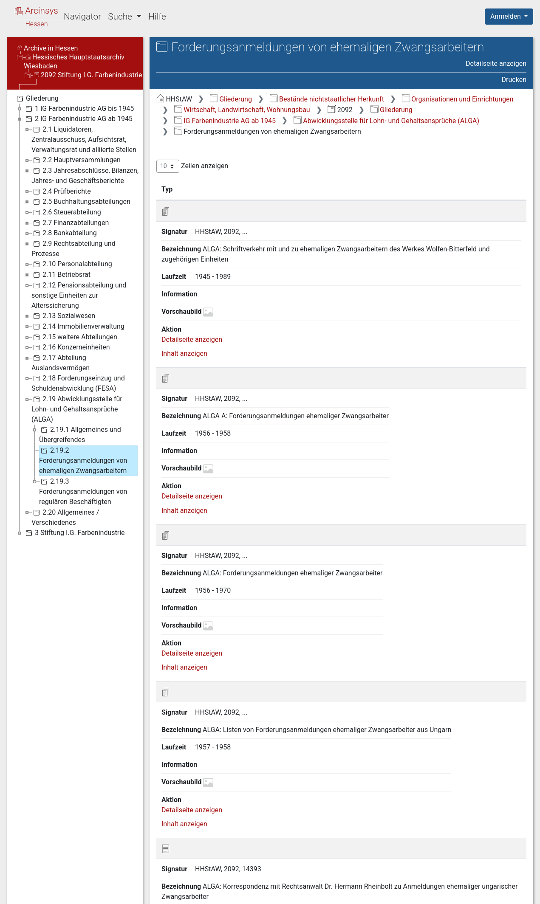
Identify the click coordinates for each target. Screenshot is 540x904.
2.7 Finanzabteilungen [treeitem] (70, 223)
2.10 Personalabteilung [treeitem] (71, 264)
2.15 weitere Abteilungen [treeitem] (74, 337)
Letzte (511, 850)
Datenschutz (384, 892)
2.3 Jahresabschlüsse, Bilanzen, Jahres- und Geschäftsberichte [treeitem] (85, 175)
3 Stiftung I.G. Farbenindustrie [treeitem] (74, 533)
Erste (365, 850)
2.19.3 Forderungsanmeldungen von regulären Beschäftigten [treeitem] (83, 491)
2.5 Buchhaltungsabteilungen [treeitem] (80, 202)
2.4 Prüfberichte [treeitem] (61, 191)
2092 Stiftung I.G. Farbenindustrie (88, 75)
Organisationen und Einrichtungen (458, 99)
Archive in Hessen (47, 48)
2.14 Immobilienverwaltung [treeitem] (77, 326)
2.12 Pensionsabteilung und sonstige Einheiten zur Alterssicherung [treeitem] (78, 295)
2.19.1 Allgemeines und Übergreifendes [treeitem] (80, 434)
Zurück (393, 850)
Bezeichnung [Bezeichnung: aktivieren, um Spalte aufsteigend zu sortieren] (265, 189)
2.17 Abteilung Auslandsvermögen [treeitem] (60, 362)
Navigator (82, 16)
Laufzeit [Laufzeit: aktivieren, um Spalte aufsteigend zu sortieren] (343, 189)
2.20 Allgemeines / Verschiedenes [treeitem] (65, 517)
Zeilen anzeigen (192, 166)
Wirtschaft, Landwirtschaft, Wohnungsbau (242, 110)
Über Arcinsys (321, 892)
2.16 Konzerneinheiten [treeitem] (70, 347)
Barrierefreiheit (449, 892)
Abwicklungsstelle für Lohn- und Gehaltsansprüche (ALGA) (386, 121)
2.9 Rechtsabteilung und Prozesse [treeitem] (73, 248)
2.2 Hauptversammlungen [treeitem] (76, 160)
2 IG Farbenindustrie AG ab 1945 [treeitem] (78, 119)
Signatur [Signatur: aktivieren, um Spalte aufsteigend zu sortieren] (206, 189)
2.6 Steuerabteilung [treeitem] (66, 212)
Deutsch (51, 886)
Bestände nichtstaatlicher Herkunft (327, 99)
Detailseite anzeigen (496, 63)
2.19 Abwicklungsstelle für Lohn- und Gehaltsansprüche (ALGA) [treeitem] (76, 408)
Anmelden (506, 16)
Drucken (514, 80)
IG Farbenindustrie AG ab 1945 (225, 121)
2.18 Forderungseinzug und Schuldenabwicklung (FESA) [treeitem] (78, 382)
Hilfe (157, 16)
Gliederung (231, 99)
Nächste (479, 850)
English (19, 886)
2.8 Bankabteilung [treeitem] (64, 233)
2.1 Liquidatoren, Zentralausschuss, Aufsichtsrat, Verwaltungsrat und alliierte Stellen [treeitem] (83, 139)
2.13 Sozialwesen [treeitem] (63, 316)
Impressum (512, 892)
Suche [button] (121, 16)
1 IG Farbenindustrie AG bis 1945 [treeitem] (79, 109)
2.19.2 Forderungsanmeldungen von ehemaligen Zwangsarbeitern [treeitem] (83, 460)
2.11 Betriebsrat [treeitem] (60, 275)
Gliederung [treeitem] (37, 98)
